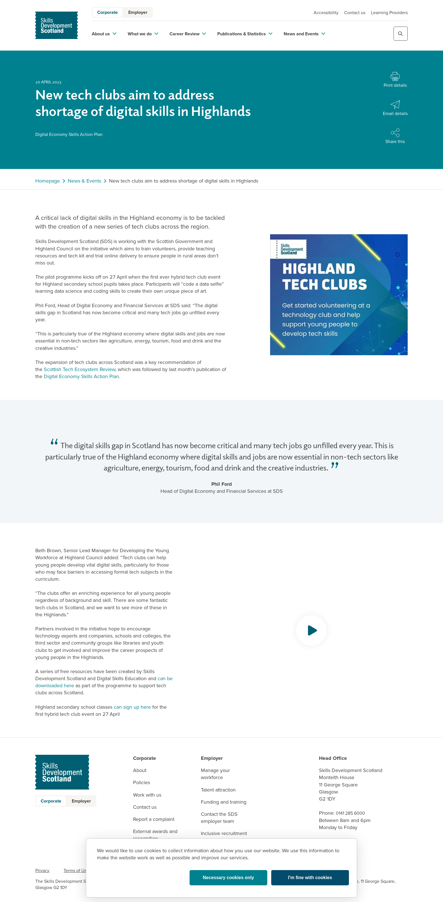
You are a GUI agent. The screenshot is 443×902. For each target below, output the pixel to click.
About (139, 770)
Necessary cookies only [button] (228, 877)
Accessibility (326, 12)
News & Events (84, 181)
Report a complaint (153, 819)
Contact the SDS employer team (219, 818)
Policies (141, 782)
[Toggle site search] (401, 34)
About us (104, 34)
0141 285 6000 (350, 813)
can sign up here (132, 707)
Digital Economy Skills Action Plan (81, 376)
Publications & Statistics (244, 34)
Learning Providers (389, 12)
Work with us (147, 795)
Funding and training (223, 802)
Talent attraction (218, 789)
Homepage (47, 181)
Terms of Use (76, 870)
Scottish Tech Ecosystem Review (79, 369)
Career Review (188, 34)
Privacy (42, 870)
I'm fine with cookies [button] (310, 877)
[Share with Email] (395, 108)
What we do (143, 34)
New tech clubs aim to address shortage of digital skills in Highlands (183, 181)
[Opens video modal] (311, 630)
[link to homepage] (56, 25)
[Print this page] (395, 80)
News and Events (304, 34)
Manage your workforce (215, 774)
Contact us (354, 12)
